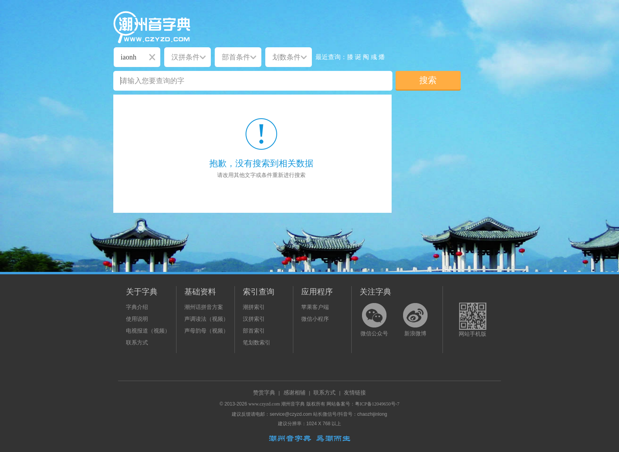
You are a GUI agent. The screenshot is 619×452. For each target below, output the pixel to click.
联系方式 (137, 343)
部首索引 (254, 331)
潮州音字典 (293, 404)
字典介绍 (137, 307)
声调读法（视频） (206, 319)
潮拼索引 (254, 307)
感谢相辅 (294, 393)
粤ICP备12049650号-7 (377, 404)
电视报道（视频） (148, 331)
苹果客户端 (315, 307)
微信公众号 (374, 334)
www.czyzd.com (264, 404)
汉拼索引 (254, 319)
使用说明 (137, 319)
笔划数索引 (256, 343)
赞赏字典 (264, 393)
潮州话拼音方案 (203, 307)
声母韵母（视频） (206, 331)
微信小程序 (315, 319)
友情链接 (355, 393)
